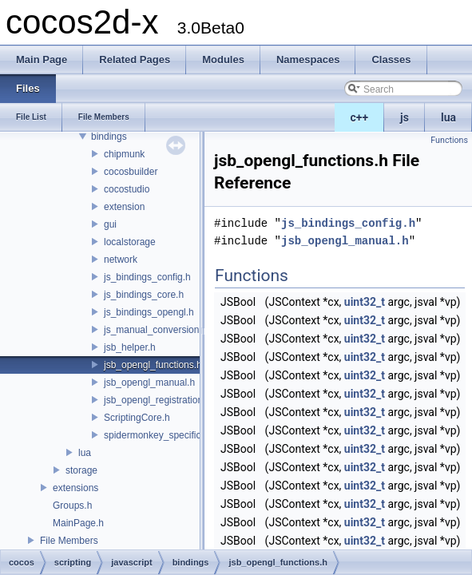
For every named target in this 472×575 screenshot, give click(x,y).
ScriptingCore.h (137, 417)
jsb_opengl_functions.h (153, 365)
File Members (69, 540)
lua (448, 117)
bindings (109, 136)
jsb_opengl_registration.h (157, 400)
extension (124, 206)
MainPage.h (78, 523)
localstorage (130, 242)
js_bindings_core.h (144, 294)
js (404, 117)
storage (81, 470)
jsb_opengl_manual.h (149, 382)
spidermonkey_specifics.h (158, 435)
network (120, 259)
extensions (75, 488)
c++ (360, 117)
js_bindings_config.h (147, 277)
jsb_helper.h (130, 347)
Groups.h (72, 505)
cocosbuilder (130, 171)
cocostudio (126, 189)
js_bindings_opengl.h (149, 312)
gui (110, 224)
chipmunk (124, 154)
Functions (449, 140)
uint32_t (364, 301)
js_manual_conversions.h (158, 329)
